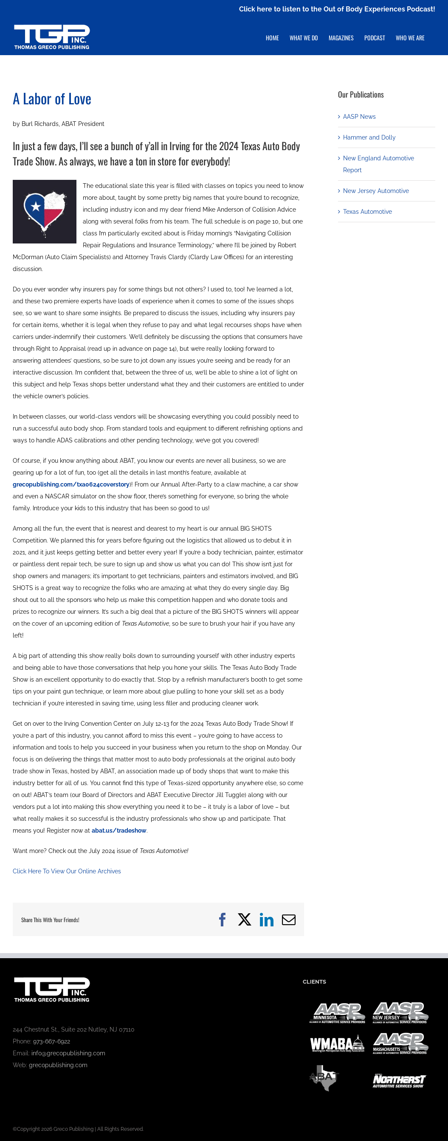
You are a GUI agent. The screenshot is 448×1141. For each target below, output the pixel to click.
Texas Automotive (367, 211)
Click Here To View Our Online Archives (67, 871)
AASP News (359, 116)
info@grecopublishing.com (68, 1053)
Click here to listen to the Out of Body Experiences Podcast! (337, 9)
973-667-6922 (51, 1041)
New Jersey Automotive (376, 190)
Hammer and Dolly (369, 137)
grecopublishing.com (58, 1065)
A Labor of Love (52, 98)
